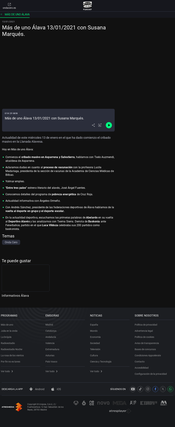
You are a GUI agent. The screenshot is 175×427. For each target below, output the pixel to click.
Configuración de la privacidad (152, 372)
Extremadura (53, 348)
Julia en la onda (10, 329)
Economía (96, 335)
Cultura (95, 354)
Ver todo (8, 370)
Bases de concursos (146, 348)
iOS (56, 389)
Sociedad (96, 341)
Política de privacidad (147, 323)
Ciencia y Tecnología (101, 360)
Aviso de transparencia (148, 341)
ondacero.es (9, 5)
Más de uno (8, 323)
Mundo (94, 329)
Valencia (50, 341)
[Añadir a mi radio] (100, 125)
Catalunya (51, 329)
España (95, 323)
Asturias (50, 354)
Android (37, 389)
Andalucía (51, 335)
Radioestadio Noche (12, 348)
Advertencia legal (145, 329)
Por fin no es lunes (11, 360)
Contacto (140, 360)
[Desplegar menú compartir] (93, 125)
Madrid (50, 323)
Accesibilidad (142, 366)
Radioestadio (9, 341)
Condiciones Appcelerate (149, 354)
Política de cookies (145, 335)
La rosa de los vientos (13, 354)
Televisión (96, 348)
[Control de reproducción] (109, 125)
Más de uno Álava (15, 14)
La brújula (7, 335)
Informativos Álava (15, 295)
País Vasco (52, 360)
